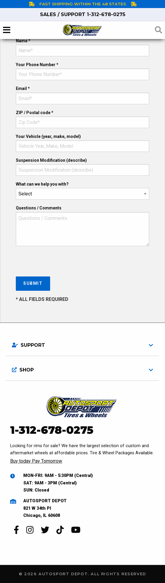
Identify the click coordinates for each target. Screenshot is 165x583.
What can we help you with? (42, 184)
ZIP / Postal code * (34, 112)
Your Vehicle (48, 136)
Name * (23, 40)
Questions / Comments (38, 208)
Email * (23, 88)
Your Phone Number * (37, 64)
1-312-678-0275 (82, 14)
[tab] (82, 343)
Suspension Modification (51, 160)
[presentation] (61, 262)
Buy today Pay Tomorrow (36, 461)
